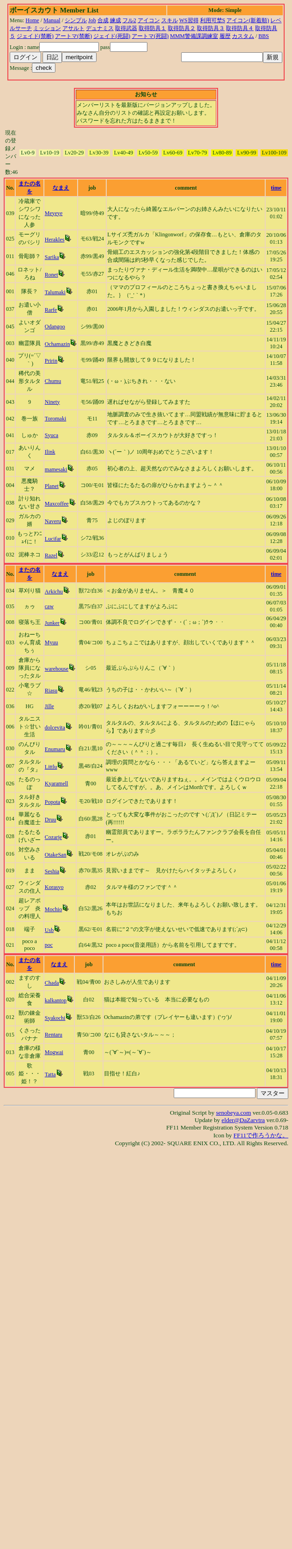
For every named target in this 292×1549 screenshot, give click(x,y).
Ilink (50, 452)
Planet (52, 486)
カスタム (243, 36)
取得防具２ (181, 28)
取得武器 (126, 28)
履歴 (225, 36)
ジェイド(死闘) (111, 36)
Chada (52, 983)
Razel (51, 555)
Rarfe (51, 310)
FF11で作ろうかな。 (260, 1135)
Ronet (51, 275)
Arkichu (54, 591)
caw (49, 606)
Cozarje (53, 837)
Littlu (51, 767)
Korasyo (54, 887)
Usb (49, 930)
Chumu (53, 381)
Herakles (55, 239)
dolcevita (55, 727)
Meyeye (54, 213)
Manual (52, 20)
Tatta (50, 1074)
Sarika (52, 257)
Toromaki (55, 418)
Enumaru (55, 749)
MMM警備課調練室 (194, 36)
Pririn (51, 361)
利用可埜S (212, 20)
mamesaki (56, 469)
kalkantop (56, 1000)
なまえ (61, 188)
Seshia (52, 871)
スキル (169, 20)
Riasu (51, 690)
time (276, 188)
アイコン (149, 20)
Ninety (52, 402)
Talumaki (55, 292)
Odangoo (55, 326)
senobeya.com (233, 1112)
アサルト (73, 28)
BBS (263, 36)
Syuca (51, 435)
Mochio (53, 909)
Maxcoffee (57, 503)
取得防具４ (240, 28)
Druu (50, 819)
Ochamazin (57, 344)
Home (32, 20)
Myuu (51, 642)
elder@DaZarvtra (243, 1120)
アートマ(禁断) (73, 36)
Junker (52, 623)
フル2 (129, 20)
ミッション (47, 28)
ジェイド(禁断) (35, 36)
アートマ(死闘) (150, 36)
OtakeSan (56, 855)
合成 (103, 20)
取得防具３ (211, 28)
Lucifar (53, 539)
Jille (49, 706)
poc (49, 945)
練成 (115, 20)
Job (92, 20)
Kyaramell (56, 783)
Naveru (53, 521)
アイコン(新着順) (247, 20)
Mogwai (54, 1052)
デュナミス (100, 28)
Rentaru (53, 1034)
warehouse (56, 669)
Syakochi (55, 1018)
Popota (52, 802)
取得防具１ (152, 28)
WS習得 (189, 20)
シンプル (76, 20)
